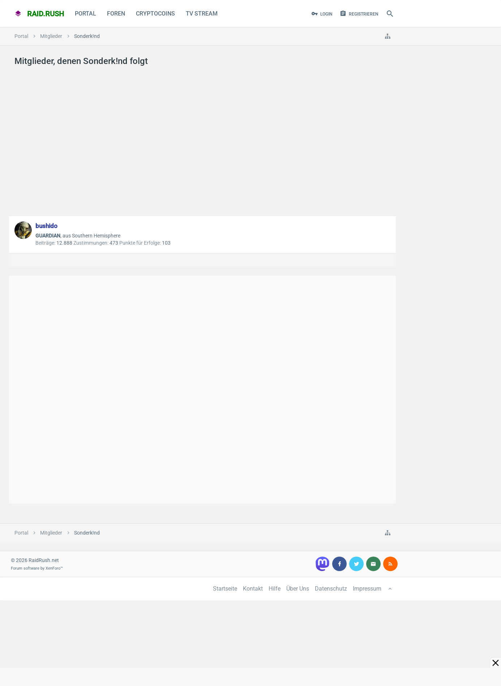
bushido (46, 226)
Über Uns (297, 588)
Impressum (367, 588)
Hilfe (275, 588)
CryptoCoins (155, 13)
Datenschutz (331, 588)
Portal (85, 13)
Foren (116, 13)
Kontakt (253, 588)
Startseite (225, 588)
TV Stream (202, 13)
